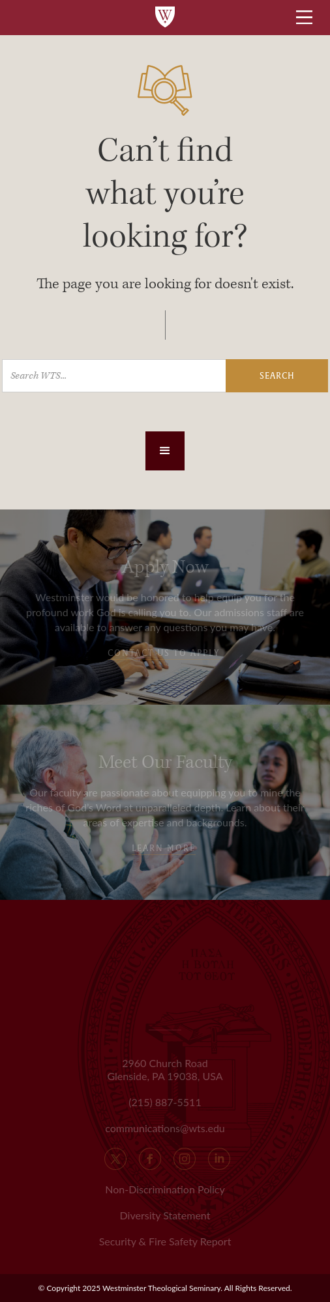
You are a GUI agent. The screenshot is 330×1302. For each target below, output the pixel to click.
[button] (165, 450)
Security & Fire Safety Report (165, 1241)
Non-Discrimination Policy (164, 1189)
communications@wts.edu (165, 1128)
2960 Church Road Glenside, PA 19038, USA (164, 1069)
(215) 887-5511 (164, 1102)
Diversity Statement (165, 1215)
